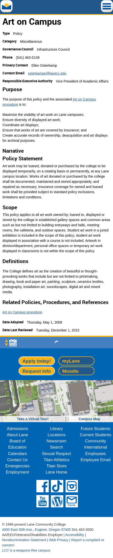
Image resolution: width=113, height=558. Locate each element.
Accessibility (74, 535)
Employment (17, 472)
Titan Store (56, 466)
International (95, 447)
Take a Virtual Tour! (32, 419)
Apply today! (37, 361)
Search (56, 447)
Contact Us (17, 459)
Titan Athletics (56, 459)
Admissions (17, 428)
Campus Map (89, 419)
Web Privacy (58, 540)
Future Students (95, 428)
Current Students (95, 435)
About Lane (17, 435)
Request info (37, 371)
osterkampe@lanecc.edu (47, 73)
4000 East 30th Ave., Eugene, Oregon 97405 (36, 530)
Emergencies (17, 466)
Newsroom (56, 441)
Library (56, 428)
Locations (57, 435)
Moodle (70, 371)
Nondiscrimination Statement (24, 540)
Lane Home (56, 472)
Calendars (17, 453)
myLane (71, 361)
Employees (95, 453)
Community (95, 441)
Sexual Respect (56, 453)
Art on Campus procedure (22, 312)
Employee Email (96, 459)
